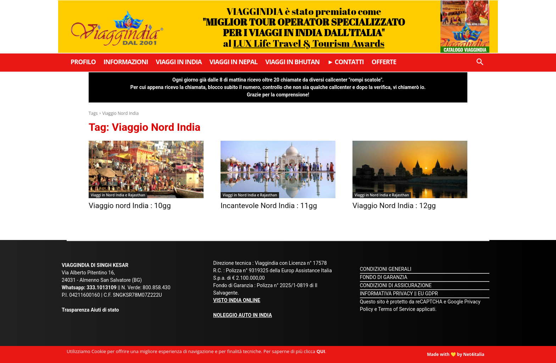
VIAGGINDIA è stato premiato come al (303, 27)
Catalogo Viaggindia (465, 49)
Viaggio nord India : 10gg (130, 205)
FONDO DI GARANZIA (383, 277)
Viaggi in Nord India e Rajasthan (118, 194)
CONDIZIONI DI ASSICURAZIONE (396, 285)
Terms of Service (396, 309)
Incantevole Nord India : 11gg (269, 205)
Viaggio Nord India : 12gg (394, 205)
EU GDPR (428, 293)
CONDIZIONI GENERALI (385, 269)
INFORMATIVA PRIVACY (386, 293)
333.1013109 (101, 287)
